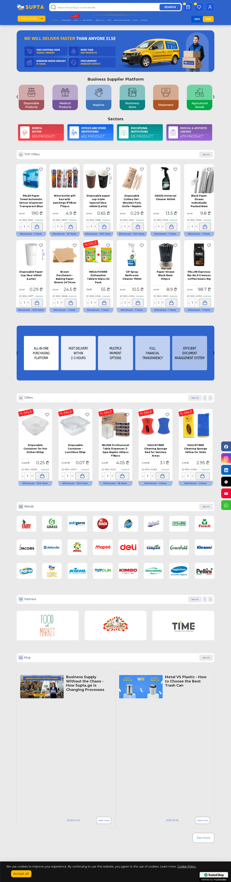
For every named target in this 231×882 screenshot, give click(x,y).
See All (194, 599)
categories (66, 20)
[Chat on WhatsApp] (226, 505)
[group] (31, 97)
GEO (197, 19)
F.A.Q (109, 20)
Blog (135, 20)
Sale (76, 20)
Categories (28, 18)
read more (104, 820)
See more (203, 838)
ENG (208, 19)
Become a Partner (122, 20)
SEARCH (170, 7)
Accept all (21, 874)
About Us (100, 20)
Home (55, 20)
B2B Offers (87, 20)
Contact (144, 20)
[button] (218, 353)
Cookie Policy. (186, 866)
